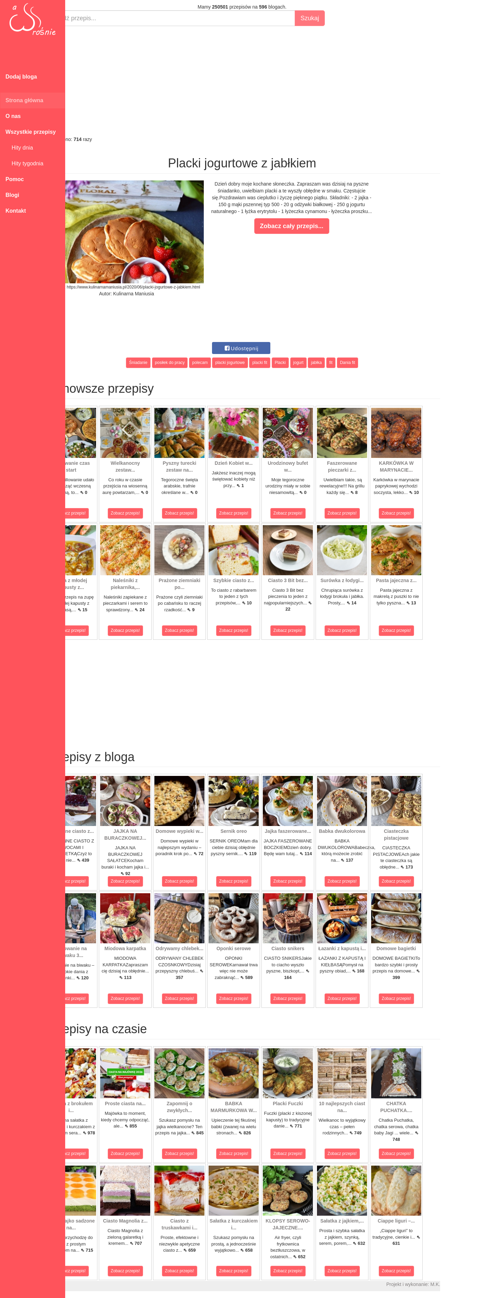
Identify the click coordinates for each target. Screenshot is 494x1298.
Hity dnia (19, 148)
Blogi (12, 195)
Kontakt (15, 211)
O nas (13, 116)
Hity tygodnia (24, 163)
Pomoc (14, 179)
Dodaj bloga (21, 77)
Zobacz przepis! (95, 513)
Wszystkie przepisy (30, 132)
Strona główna (24, 100)
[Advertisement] (267, 81)
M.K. (460, 1284)
